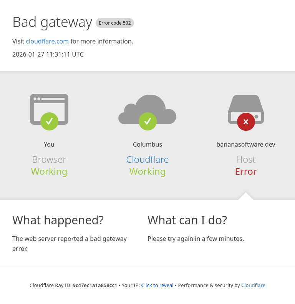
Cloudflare (147, 159)
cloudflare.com (47, 41)
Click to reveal (157, 285)
